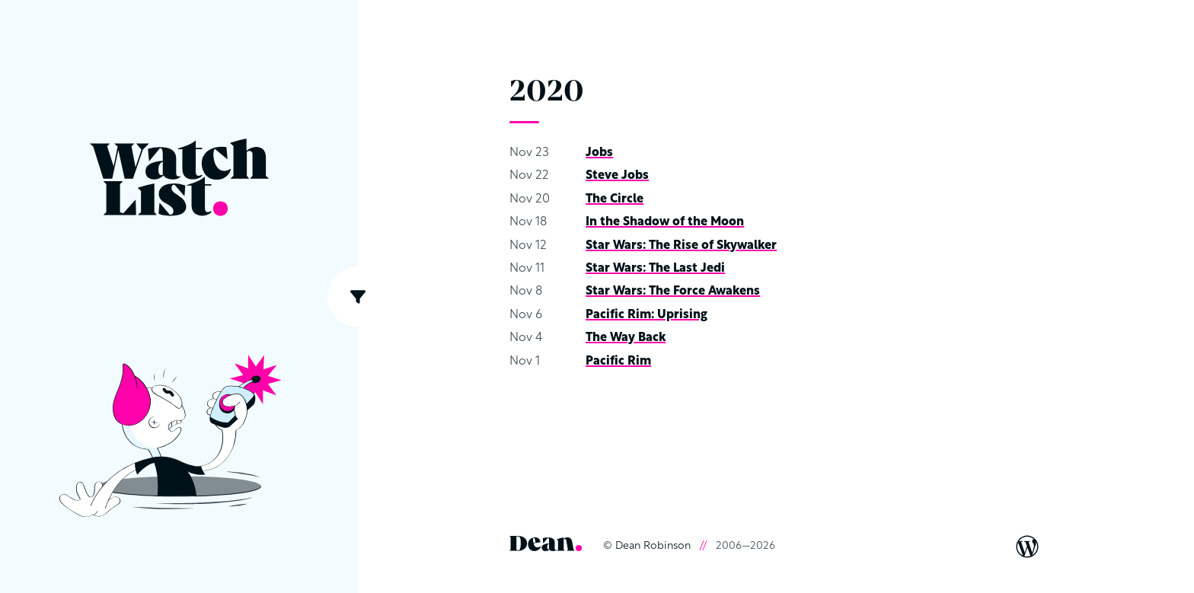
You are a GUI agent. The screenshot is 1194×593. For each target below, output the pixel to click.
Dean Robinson (653, 546)
